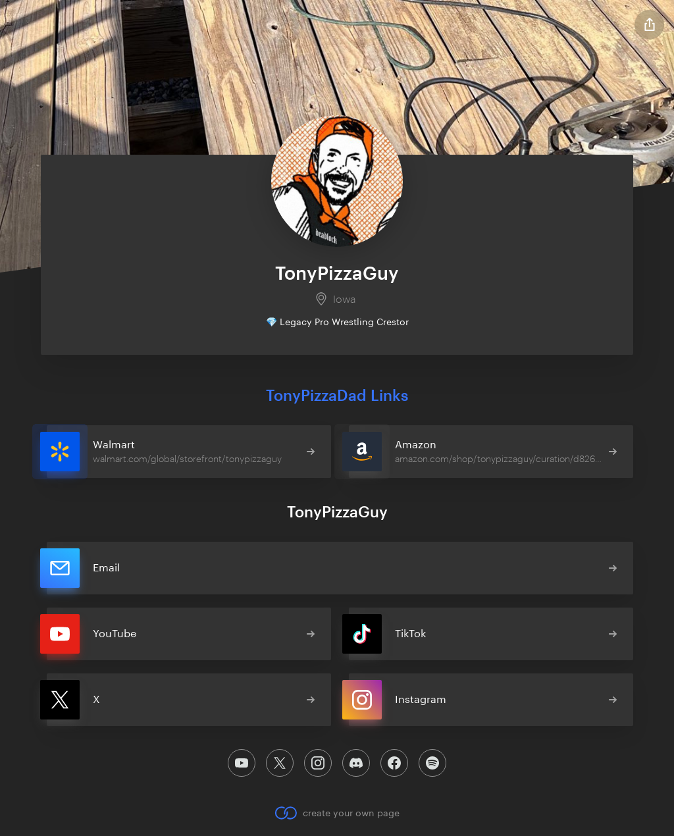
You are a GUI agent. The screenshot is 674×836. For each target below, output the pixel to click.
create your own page (336, 813)
